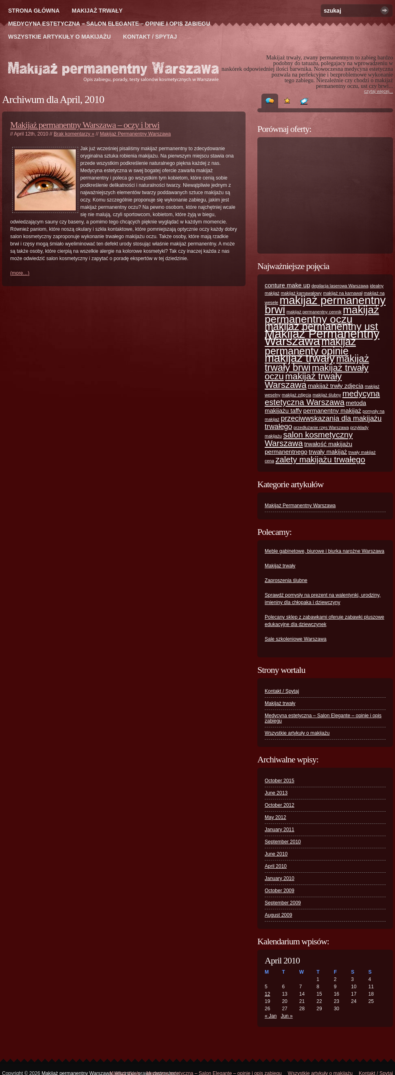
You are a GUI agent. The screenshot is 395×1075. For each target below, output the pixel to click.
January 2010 (279, 878)
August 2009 (278, 915)
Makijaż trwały (97, 10)
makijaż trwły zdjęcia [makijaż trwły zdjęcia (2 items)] (335, 385)
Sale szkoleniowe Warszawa (296, 639)
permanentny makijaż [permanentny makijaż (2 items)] (332, 410)
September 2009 (283, 903)
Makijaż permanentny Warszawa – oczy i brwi (84, 125)
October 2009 (279, 890)
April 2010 (276, 866)
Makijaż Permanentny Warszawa (135, 134)
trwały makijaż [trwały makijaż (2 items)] (328, 451)
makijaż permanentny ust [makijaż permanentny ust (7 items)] (321, 326)
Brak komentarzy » (74, 134)
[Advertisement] (326, 195)
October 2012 (279, 805)
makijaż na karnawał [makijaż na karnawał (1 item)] (343, 293)
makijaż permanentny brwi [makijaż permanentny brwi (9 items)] (325, 305)
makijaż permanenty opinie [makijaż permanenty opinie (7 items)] (310, 346)
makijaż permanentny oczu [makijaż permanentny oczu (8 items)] (322, 314)
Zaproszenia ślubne (286, 580)
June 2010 (276, 854)
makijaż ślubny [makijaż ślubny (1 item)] (326, 394)
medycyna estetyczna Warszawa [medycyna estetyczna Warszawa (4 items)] (322, 398)
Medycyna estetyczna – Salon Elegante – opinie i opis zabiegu (109, 23)
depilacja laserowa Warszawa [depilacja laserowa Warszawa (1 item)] (340, 285)
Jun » (286, 1016)
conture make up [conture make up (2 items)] (287, 285)
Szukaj (384, 10)
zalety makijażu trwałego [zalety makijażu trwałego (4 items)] (320, 459)
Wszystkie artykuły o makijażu (59, 36)
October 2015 (279, 781)
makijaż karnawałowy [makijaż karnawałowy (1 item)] (301, 293)
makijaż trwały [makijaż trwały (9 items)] (300, 358)
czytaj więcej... (378, 91)
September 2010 (283, 842)
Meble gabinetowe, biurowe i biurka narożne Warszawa (324, 551)
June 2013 (276, 793)
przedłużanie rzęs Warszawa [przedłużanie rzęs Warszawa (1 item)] (321, 427)
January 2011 (279, 829)
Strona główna (33, 10)
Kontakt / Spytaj (150, 36)
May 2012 (275, 817)
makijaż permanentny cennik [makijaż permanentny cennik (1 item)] (314, 311)
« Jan (270, 1016)
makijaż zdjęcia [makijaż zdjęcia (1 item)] (296, 394)
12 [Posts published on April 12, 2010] (267, 994)
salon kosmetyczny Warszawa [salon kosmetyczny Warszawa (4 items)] (309, 439)
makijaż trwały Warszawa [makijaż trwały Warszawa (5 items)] (303, 380)
